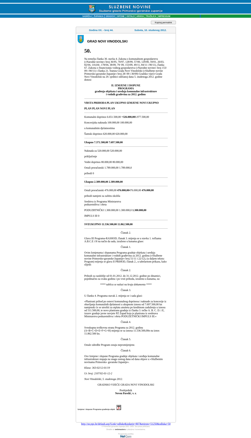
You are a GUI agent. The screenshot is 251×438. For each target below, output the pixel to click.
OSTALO (130, 16)
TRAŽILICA (150, 16)
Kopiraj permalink (163, 22)
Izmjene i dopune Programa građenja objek (99, 409)
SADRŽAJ (86, 16)
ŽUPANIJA (99, 16)
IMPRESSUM (164, 16)
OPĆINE (121, 16)
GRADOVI (110, 16)
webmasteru (120, 429)
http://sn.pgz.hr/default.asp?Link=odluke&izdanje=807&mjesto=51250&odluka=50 (126, 423)
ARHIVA (140, 16)
